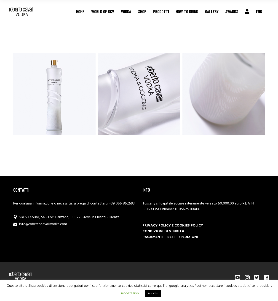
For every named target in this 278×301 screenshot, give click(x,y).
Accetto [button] (153, 293)
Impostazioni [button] (129, 293)
